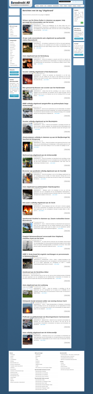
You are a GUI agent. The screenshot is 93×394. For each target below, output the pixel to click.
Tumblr (37, 366)
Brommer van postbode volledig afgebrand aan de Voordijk (44, 171)
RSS (36, 357)
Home (37, 5)
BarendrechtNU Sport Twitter (41, 389)
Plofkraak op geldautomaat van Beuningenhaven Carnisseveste (46, 317)
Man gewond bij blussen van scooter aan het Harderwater (44, 88)
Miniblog (12, 361)
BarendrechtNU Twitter (40, 379)
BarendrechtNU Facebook (41, 371)
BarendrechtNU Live (14, 362)
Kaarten (70, 5)
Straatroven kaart (13, 372)
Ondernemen (12, 55)
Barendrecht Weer (78, 38)
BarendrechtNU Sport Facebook (42, 376)
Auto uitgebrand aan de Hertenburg (36, 56)
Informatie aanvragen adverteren (67, 369)
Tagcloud (12, 380)
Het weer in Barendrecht (15, 364)
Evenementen (56, 5)
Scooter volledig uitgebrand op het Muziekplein (40, 121)
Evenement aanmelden (65, 368)
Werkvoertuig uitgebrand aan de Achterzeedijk (40, 155)
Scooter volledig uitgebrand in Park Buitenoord (40, 72)
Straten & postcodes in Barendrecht (17, 382)
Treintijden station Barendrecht (16, 366)
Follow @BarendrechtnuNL (77, 1)
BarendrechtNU (12, 49)
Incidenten (50, 5)
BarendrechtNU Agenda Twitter (42, 386)
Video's (65, 5)
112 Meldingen (13, 359)
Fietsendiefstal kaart (14, 374)
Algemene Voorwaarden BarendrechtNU (69, 359)
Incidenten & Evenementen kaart (16, 370)
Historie (11, 52)
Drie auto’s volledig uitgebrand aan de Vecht (39, 203)
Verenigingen (12, 63)
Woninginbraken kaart (14, 87)
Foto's (61, 5)
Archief (79, 54)
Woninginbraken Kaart (14, 96)
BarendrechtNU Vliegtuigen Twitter (42, 387)
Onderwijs (11, 57)
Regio (11, 60)
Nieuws (11, 357)
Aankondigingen (13, 45)
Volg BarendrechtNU (13, 35)
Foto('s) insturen (64, 366)
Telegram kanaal (39, 364)
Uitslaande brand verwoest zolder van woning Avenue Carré (45, 301)
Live (45, 5)
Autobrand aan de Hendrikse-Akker (36, 272)
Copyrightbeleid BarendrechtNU (67, 357)
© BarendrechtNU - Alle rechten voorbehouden (70, 354)
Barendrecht (12, 47)
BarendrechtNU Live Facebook (42, 372)
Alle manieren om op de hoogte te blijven (44, 367)
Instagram (11, 34)
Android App (38, 354)
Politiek (11, 58)
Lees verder (45, 30)
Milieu (11, 53)
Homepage (12, 354)
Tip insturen (63, 364)
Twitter (11, 29)
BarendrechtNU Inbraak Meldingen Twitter (44, 384)
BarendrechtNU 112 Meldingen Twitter (43, 381)
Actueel (41, 5)
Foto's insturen (14, 72)
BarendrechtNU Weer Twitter (41, 383)
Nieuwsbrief (12, 27)
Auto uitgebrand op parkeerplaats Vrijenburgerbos (41, 187)
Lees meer (67, 32)
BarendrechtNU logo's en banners (67, 356)
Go (81, 22)
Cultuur (11, 50)
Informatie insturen (14, 74)
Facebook (11, 32)
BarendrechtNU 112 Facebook (42, 374)
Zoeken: (75, 20)
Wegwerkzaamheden (13, 65)
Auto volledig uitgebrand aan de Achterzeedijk (40, 332)
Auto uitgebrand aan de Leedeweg (35, 285)
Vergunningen (13, 377)
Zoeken (74, 5)
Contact (78, 5)
